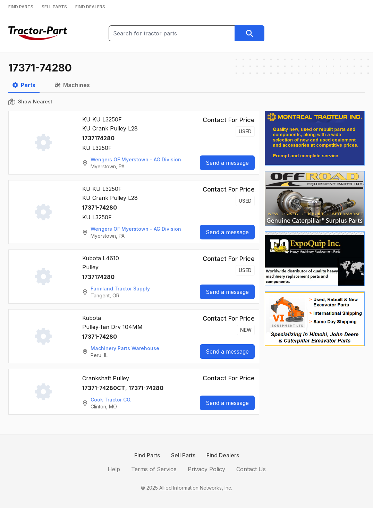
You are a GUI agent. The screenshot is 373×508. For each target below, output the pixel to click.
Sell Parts (183, 455)
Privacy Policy (206, 469)
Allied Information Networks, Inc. (195, 488)
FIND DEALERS (90, 6)
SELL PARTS (54, 6)
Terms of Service (154, 469)
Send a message (227, 162)
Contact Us (251, 469)
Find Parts (147, 455)
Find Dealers (222, 455)
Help (114, 469)
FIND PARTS (20, 6)
